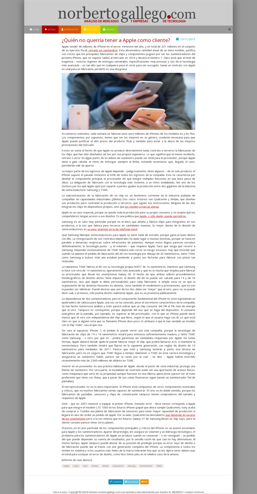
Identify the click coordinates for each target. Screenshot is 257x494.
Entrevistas (69, 29)
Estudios (91, 29)
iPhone (95, 466)
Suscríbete (131, 481)
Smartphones (146, 466)
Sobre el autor (60, 492)
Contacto (116, 481)
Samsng (131, 466)
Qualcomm (118, 466)
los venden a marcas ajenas (141, 206)
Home (34, 29)
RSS (144, 481)
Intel (85, 466)
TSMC (159, 466)
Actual (50, 29)
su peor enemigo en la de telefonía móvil (112, 229)
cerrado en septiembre (103, 50)
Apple (66, 466)
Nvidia (105, 466)
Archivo (109, 29)
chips (76, 466)
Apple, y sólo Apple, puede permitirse (162, 216)
